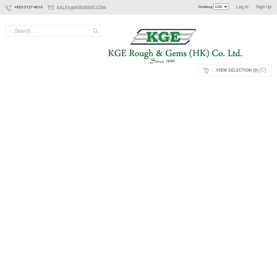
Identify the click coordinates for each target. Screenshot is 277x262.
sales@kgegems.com (81, 7)
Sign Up (264, 6)
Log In (242, 6)
